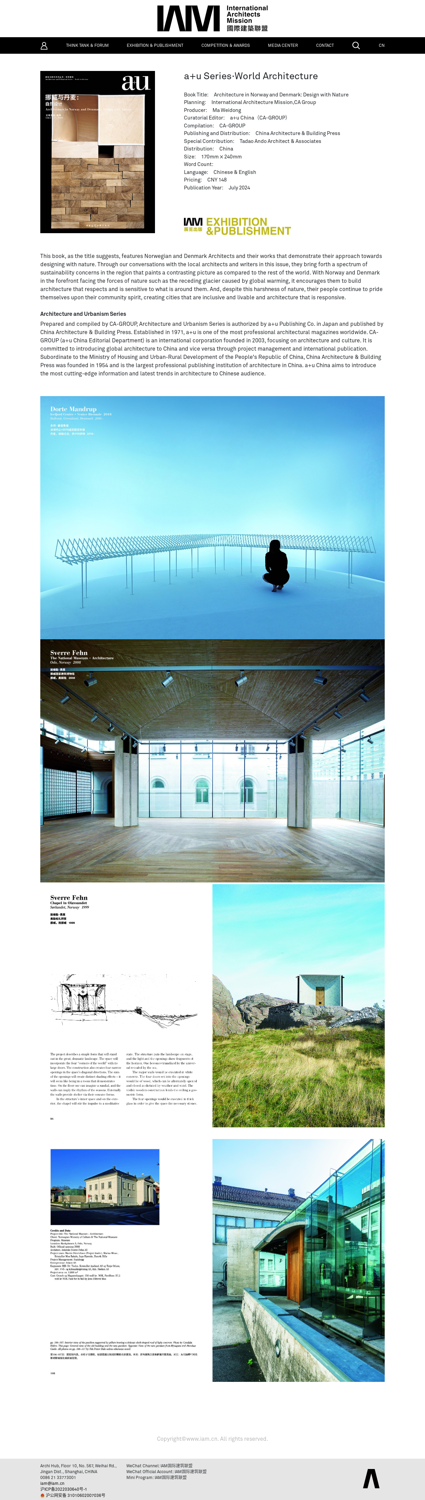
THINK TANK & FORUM (87, 46)
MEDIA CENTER (283, 46)
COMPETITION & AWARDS (225, 46)
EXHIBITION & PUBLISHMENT (155, 46)
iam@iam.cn (52, 1484)
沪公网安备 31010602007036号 (75, 1496)
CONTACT (325, 46)
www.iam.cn (201, 1439)
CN (382, 46)
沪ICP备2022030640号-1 (63, 1490)
